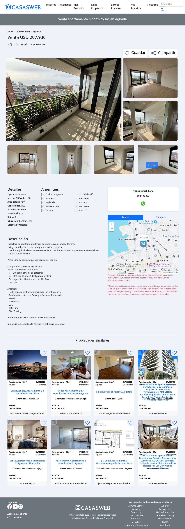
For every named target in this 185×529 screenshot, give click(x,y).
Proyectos (50, 4)
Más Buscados (79, 6)
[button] (143, 244)
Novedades (64, 4)
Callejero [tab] (161, 217)
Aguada (37, 31)
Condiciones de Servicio (82, 518)
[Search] (171, 4)
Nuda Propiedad (97, 6)
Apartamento (23, 31)
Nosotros (152, 4)
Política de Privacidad (103, 518)
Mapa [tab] (125, 217)
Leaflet (167, 272)
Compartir (163, 52)
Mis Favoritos (136, 6)
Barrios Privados (116, 6)
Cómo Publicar (14, 517)
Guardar (135, 52)
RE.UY (175, 272)
